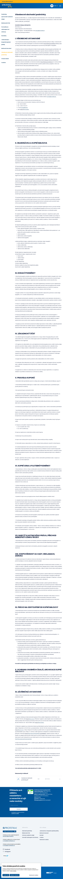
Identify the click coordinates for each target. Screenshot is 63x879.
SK (55, 5)
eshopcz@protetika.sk (7, 1)
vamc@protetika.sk (51, 96)
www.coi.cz (21, 729)
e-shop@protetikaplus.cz (9, 841)
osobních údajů (15, 813)
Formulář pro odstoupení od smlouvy (5, 29)
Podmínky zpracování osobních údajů (7, 17)
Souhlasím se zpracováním (17, 813)
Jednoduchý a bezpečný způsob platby (6, 42)
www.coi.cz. (32, 719)
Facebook (6, 849)
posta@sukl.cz (24, 107)
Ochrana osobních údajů (28, 835)
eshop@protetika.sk (40, 30)
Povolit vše (5, 875)
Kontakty (3, 35)
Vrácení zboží (5, 58)
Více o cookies (13, 871)
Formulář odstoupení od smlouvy (30, 837)
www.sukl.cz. (41, 722)
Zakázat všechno (14, 875)
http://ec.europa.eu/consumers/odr (23, 739)
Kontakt (41, 835)
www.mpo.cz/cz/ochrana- (34, 733)
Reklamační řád (5, 23)
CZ (57, 5)
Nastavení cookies (44, 839)
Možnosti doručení (6, 48)
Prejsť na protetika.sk (9, 831)
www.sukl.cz (26, 109)
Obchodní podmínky (27, 830)
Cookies (3, 62)
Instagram (7, 851)
